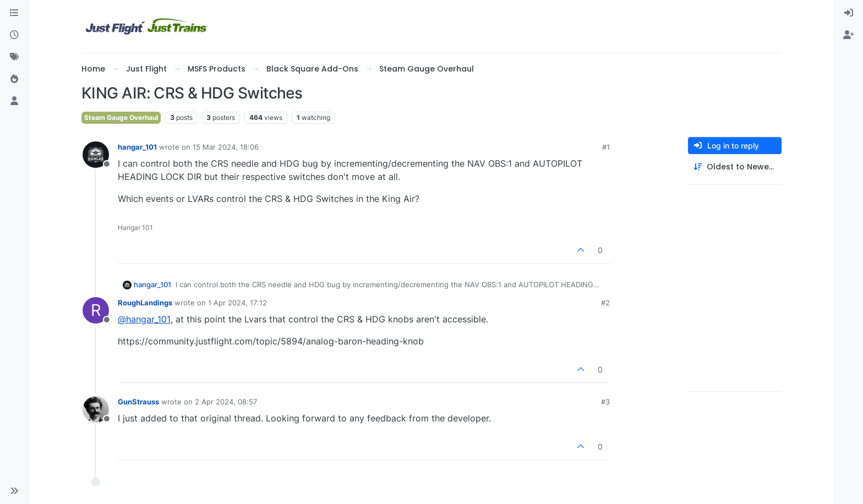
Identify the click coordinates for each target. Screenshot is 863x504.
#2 (605, 302)
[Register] (849, 35)
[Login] (849, 13)
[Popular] (14, 79)
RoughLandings (145, 302)
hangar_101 (137, 147)
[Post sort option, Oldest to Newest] (735, 167)
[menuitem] (849, 13)
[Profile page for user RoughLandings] (96, 310)
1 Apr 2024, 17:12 (237, 302)
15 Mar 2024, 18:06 (226, 147)
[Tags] (14, 57)
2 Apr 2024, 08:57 (226, 401)
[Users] (14, 101)
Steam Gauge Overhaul (121, 117)
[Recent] (14, 35)
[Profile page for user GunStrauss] (96, 409)
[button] (14, 491)
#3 (605, 401)
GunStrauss (138, 401)
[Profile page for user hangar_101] (96, 154)
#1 (606, 147)
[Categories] (14, 13)
